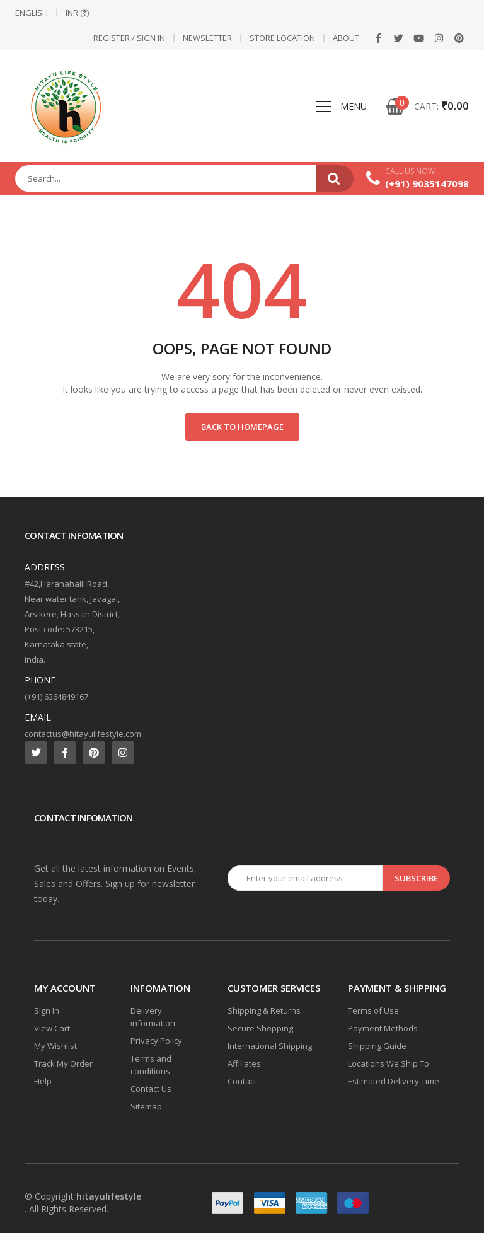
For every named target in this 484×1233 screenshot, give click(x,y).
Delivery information (152, 1017)
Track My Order (63, 1063)
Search (335, 178)
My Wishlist (55, 1045)
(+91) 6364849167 (56, 696)
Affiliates (244, 1063)
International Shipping (270, 1045)
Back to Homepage (242, 426)
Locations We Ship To (388, 1063)
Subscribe (416, 878)
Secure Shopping (260, 1028)
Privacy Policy (156, 1040)
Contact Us (150, 1088)
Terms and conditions (150, 1065)
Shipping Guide (377, 1045)
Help (43, 1081)
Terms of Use (373, 1010)
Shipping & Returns (264, 1010)
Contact (242, 1081)
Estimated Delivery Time (393, 1081)
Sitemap (146, 1106)
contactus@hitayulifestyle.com (83, 733)
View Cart (52, 1028)
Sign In (46, 1010)
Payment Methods (383, 1028)
